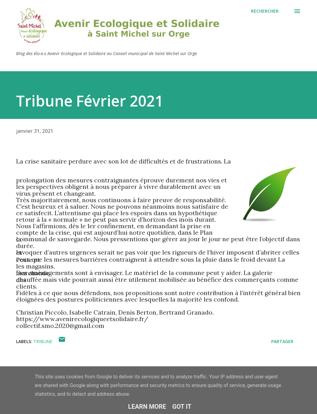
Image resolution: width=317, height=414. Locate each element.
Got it (182, 406)
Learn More (147, 406)
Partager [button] (282, 341)
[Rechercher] (265, 11)
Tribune (42, 341)
